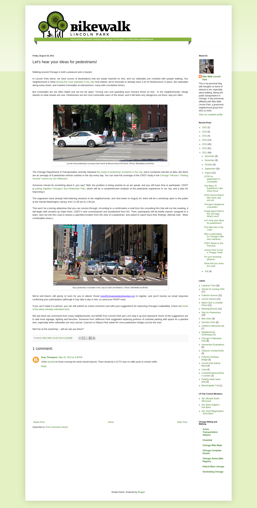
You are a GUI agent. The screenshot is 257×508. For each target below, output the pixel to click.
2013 (205, 144)
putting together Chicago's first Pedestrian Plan (60, 188)
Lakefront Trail (208, 285)
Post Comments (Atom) (57, 427)
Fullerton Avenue (209, 295)
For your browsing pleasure (212, 258)
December (210, 156)
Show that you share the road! (214, 264)
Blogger (141, 492)
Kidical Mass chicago (213, 466)
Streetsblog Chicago (213, 472)
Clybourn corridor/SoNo (212, 350)
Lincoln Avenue (208, 299)
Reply (44, 366)
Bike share (206, 318)
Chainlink (207, 440)
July (207, 271)
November (210, 160)
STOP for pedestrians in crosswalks (212, 179)
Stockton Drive (208, 322)
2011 (205, 152)
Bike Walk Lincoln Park (211, 78)
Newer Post (38, 422)
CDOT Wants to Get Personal (213, 244)
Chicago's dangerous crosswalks (214, 205)
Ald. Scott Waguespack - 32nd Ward (212, 412)
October (209, 164)
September (210, 168)
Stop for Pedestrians (211, 312)
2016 (205, 131)
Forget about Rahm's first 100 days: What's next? (214, 214)
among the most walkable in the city (75, 82)
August (208, 173)
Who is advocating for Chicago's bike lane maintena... (214, 236)
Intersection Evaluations (212, 344)
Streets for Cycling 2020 (212, 289)
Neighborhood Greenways (208, 333)
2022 (205, 127)
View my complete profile (211, 114)
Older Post (182, 422)
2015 (205, 136)
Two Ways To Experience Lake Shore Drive (213, 188)
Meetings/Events (209, 309)
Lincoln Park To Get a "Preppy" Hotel (213, 251)
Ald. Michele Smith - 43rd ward (211, 399)
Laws (203, 369)
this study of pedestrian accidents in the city (119, 172)
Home (111, 422)
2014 (205, 140)
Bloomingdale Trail (210, 385)
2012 (205, 148)
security (51, 362)
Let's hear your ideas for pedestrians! (214, 221)
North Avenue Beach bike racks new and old (214, 198)
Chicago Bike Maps (212, 445)
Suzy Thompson (49, 357)
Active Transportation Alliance (210, 432)
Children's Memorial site (212, 326)
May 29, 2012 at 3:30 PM (70, 357)
